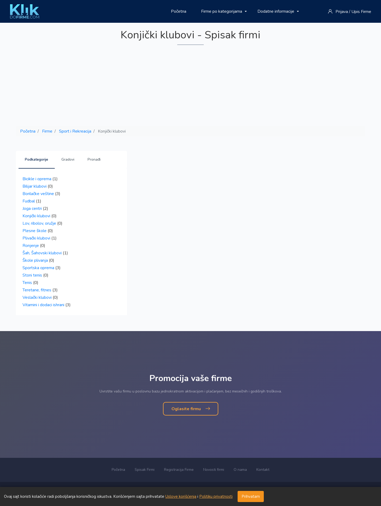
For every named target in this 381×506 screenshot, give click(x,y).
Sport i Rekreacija (75, 131)
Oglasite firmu (190, 409)
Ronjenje (30, 246)
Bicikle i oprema (36, 179)
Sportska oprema (38, 268)
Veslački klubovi (37, 297)
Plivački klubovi (36, 238)
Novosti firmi (213, 469)
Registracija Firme (179, 469)
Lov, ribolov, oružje (39, 223)
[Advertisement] (190, 86)
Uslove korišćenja (180, 496)
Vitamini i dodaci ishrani (43, 305)
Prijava (341, 12)
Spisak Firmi (145, 469)
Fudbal (28, 201)
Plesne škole (34, 231)
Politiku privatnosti (216, 496)
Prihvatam (251, 496)
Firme (47, 131)
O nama (240, 469)
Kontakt (262, 469)
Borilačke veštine (38, 194)
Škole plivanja (35, 260)
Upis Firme (361, 12)
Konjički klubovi (36, 216)
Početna (178, 11)
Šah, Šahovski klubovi (42, 253)
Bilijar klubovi (34, 186)
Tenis (27, 283)
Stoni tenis (32, 275)
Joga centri (32, 208)
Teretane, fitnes (36, 290)
